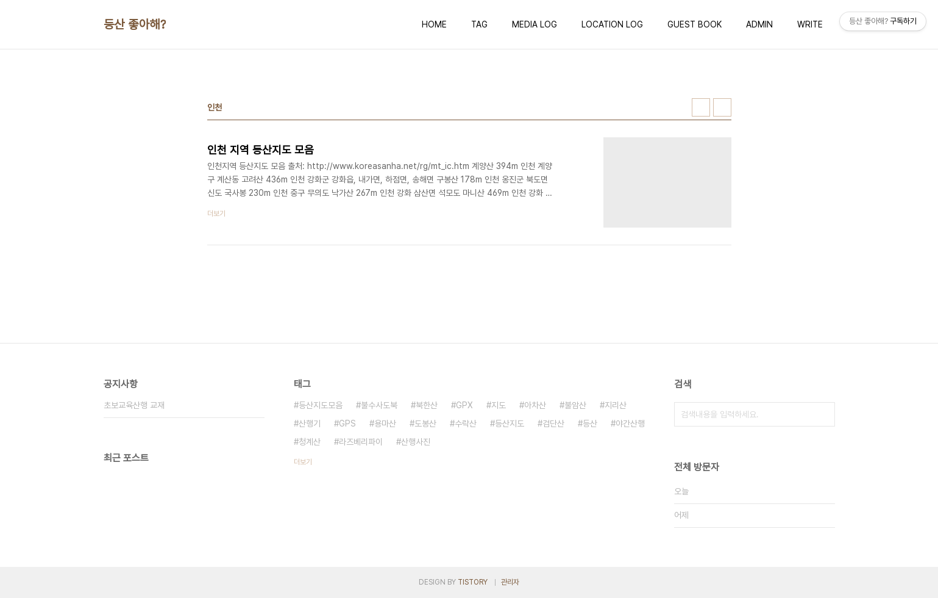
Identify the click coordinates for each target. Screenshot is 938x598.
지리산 (616, 405)
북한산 (427, 405)
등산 (590, 423)
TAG (479, 24)
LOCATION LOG (612, 24)
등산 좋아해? (135, 24)
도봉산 (425, 423)
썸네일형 (701, 107)
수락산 (466, 423)
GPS (347, 423)
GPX (464, 405)
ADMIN (759, 24)
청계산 (310, 442)
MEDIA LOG (534, 24)
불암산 (575, 405)
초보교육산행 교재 (134, 405)
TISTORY (473, 582)
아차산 (535, 405)
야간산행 (630, 423)
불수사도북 (379, 405)
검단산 (553, 423)
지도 (498, 405)
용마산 (385, 423)
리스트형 (722, 107)
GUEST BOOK (694, 24)
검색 (822, 414)
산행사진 (415, 442)
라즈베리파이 (361, 442)
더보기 (303, 462)
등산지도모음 (321, 405)
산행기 (310, 423)
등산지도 (509, 423)
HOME (434, 24)
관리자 (510, 582)
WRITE (810, 24)
